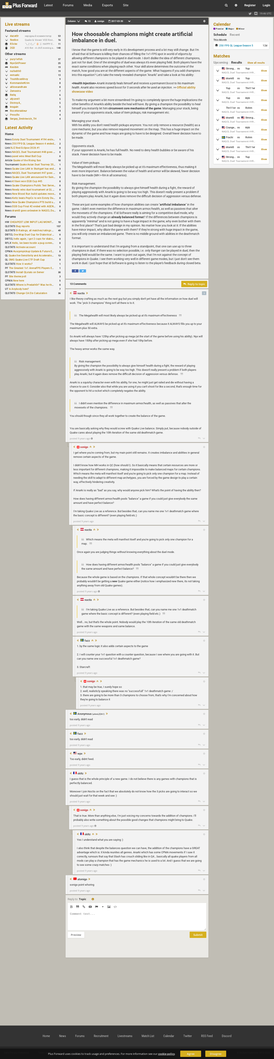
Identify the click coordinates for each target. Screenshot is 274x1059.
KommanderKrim (19, 83)
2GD (12, 47)
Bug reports (23, 226)
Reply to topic (194, 284)
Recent (235, 35)
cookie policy (166, 1054)
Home (9, 134)
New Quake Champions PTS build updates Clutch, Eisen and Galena (51, 202)
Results (236, 62)
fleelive (14, 39)
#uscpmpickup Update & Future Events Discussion (42, 251)
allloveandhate (18, 87)
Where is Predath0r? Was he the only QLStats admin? (46, 284)
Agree (190, 1054)
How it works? (24, 263)
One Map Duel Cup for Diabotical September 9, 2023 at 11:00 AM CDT (54, 234)
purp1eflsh (16, 59)
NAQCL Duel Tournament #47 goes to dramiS (38, 172)
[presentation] (99, 950)
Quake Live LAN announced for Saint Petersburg (40, 177)
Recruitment (101, 1036)
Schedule (220, 35)
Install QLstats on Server (30, 272)
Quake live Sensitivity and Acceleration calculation (38, 255)
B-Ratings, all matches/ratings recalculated (41, 230)
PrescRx (15, 114)
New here (18, 280)
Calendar (222, 24)
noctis (81, 293)
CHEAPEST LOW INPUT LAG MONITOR (32, 222)
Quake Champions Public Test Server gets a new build (43, 185)
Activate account (26, 247)
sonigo (84, 447)
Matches (221, 56)
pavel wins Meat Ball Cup (26, 156)
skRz (80, 774)
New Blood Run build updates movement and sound (42, 193)
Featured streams (18, 31)
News (62, 1036)
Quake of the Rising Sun (27, 160)
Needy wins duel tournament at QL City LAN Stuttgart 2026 (46, 189)
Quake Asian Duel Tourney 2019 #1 (40, 164)
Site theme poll (17, 276)
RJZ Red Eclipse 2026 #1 (25, 147)
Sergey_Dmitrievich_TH (23, 118)
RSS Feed (207, 1036)
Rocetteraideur (18, 110)
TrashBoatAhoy (19, 79)
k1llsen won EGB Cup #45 (27, 181)
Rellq (13, 94)
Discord (226, 1036)
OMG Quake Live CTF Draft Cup (27, 259)
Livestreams (125, 1036)
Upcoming (220, 62)
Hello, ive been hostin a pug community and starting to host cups (50, 243)
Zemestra (15, 91)
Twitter (187, 1036)
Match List (148, 1036)
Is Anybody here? (19, 289)
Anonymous (91, 714)
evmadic (15, 75)
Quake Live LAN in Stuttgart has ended (34, 168)
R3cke (13, 43)
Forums (10, 217)
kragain (14, 106)
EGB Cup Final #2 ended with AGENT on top (37, 206)
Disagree (215, 1054)
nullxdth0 (15, 71)
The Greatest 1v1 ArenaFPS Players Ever (32, 268)
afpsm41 (15, 98)
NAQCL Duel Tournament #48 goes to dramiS (38, 152)
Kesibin (14, 67)
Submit (198, 938)
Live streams (17, 24)
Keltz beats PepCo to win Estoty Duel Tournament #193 (44, 198)
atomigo (82, 879)
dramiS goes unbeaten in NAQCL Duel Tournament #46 (44, 210)
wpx (79, 754)
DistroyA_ (15, 102)
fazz (87, 641)
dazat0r (16, 36)
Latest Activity (19, 127)
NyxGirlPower (18, 63)
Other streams (15, 54)
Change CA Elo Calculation (31, 293)
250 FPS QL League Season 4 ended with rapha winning (44, 143)
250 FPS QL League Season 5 (236, 45)
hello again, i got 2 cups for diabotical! (36, 238)
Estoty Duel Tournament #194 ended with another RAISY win (47, 139)
